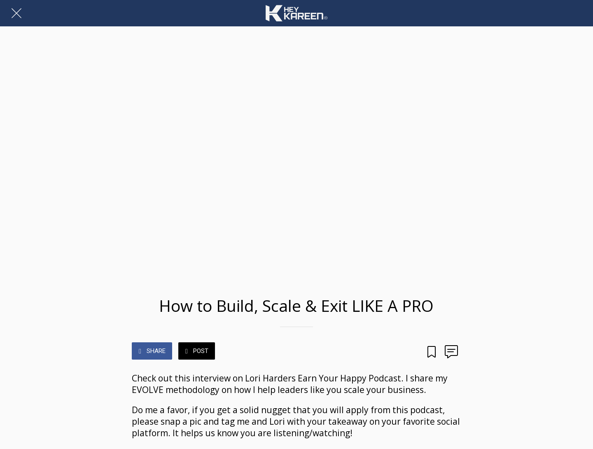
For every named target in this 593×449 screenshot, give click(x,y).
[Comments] (451, 349)
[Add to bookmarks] (431, 349)
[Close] (16, 13)
